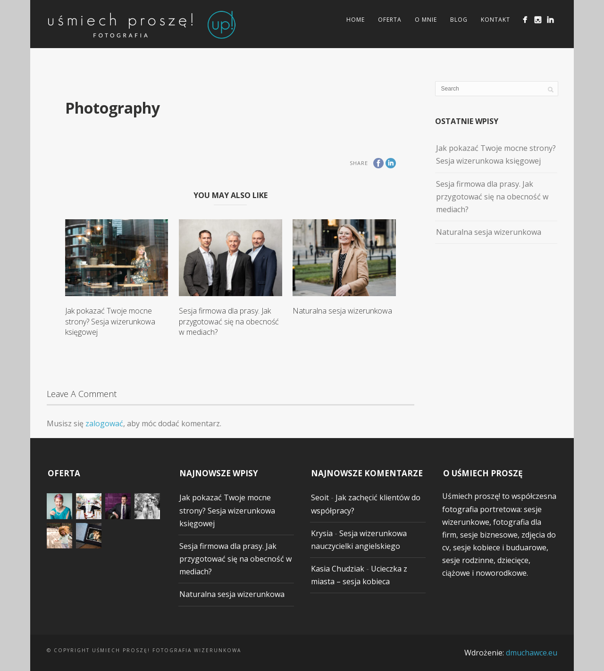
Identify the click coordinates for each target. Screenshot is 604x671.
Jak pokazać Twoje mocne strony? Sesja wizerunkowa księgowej (110, 321)
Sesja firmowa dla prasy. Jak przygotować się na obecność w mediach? (229, 321)
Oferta (390, 20)
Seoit (320, 497)
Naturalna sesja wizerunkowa (342, 311)
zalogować (104, 423)
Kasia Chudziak (337, 568)
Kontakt (495, 20)
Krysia (322, 533)
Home (355, 20)
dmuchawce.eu (531, 652)
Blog (459, 20)
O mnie (426, 20)
